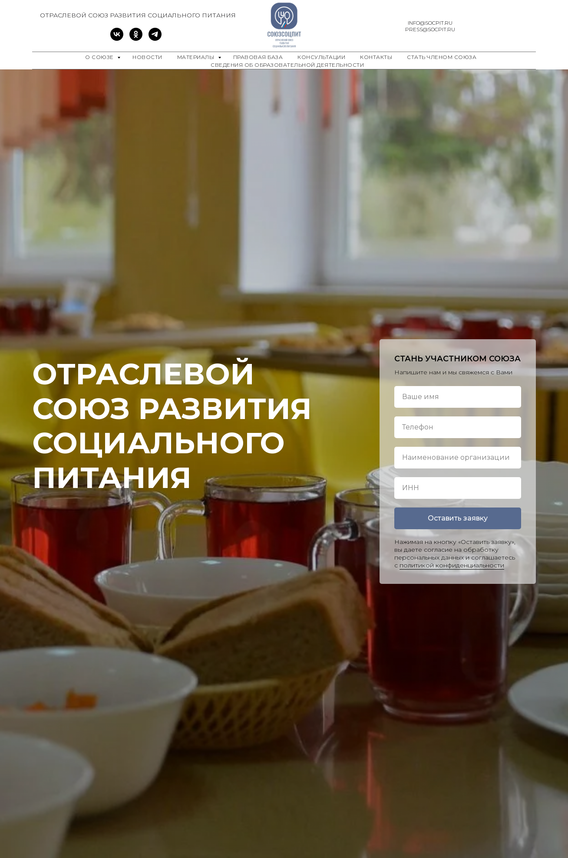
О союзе (100, 57)
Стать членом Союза (441, 57)
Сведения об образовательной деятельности (287, 65)
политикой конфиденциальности (452, 565)
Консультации (321, 57)
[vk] (116, 38)
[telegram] (155, 38)
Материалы (196, 57)
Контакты (376, 57)
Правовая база (258, 57)
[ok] (135, 38)
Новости (147, 57)
